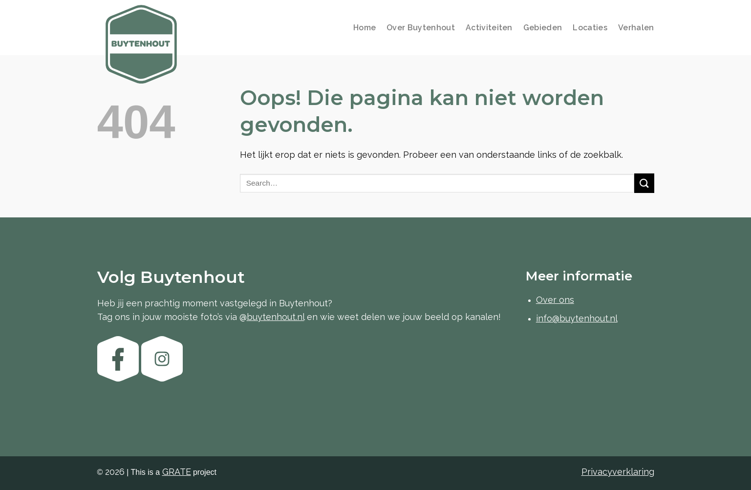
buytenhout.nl (275, 317)
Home (364, 27)
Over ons (555, 300)
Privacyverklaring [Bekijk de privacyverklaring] (617, 472)
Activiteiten (489, 27)
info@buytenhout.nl (577, 318)
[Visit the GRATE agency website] (176, 472)
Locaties (590, 27)
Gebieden (542, 27)
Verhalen (636, 27)
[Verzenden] (644, 182)
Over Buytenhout (420, 27)
